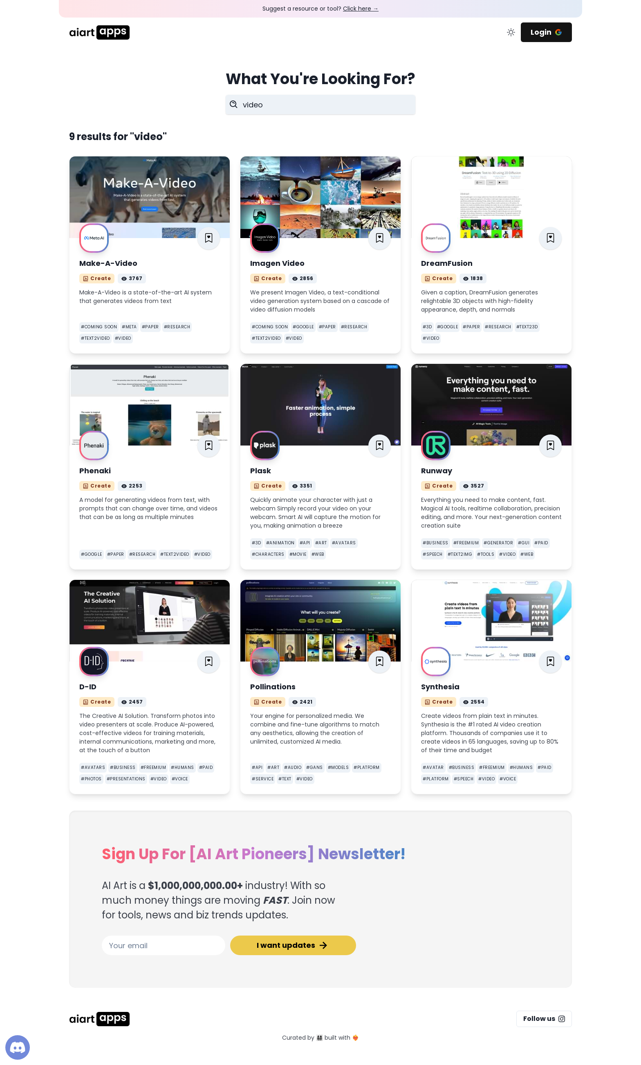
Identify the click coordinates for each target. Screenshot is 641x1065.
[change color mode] (511, 32)
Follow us (544, 1018)
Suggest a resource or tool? (320, 8)
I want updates (293, 945)
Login (546, 32)
